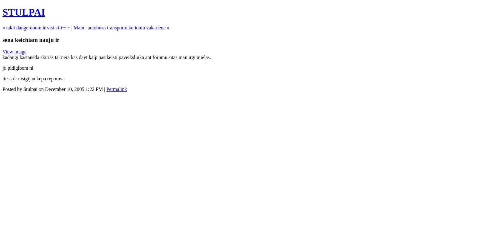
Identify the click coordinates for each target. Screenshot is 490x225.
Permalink (117, 89)
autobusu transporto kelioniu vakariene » (128, 27)
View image (14, 51)
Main (79, 27)
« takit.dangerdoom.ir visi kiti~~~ (36, 27)
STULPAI (23, 12)
